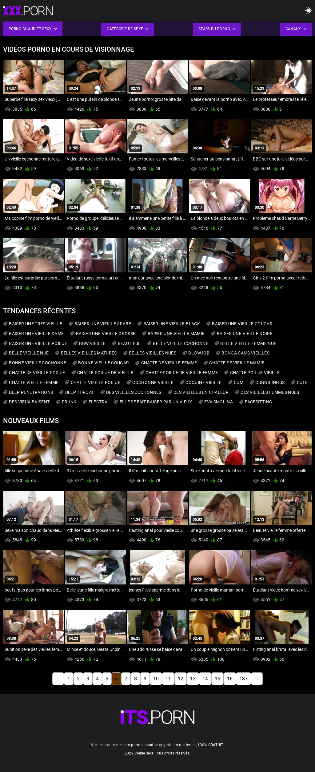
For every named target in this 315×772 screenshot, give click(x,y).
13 (193, 679)
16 (230, 679)
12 (180, 679)
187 (243, 679)
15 (217, 679)
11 (168, 679)
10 (156, 679)
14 (205, 679)
